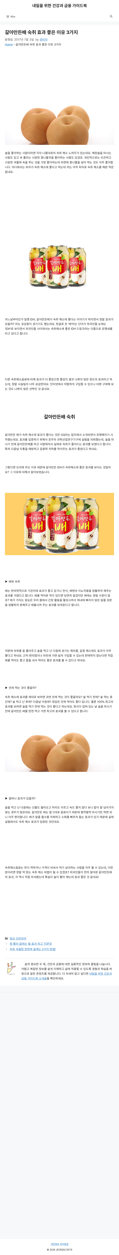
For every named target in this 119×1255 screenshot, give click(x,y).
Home (9, 44)
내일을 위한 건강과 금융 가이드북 (59, 5)
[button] (111, 16)
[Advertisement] (59, 76)
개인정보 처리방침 (59, 1244)
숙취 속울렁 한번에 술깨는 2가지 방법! (33, 949)
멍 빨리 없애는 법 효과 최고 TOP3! (31, 943)
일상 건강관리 (18, 938)
